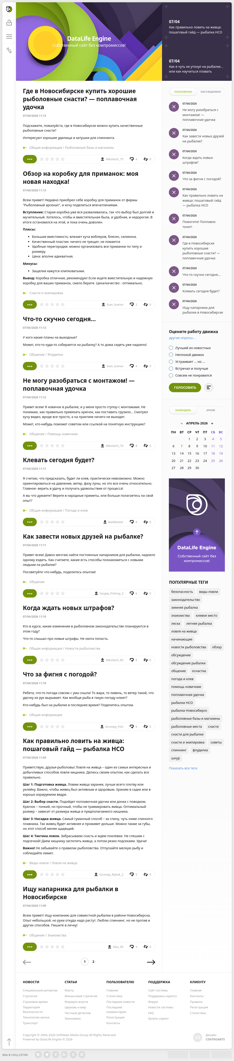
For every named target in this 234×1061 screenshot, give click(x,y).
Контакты (113, 1023)
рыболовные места (186, 726)
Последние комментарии (116, 1009)
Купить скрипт (158, 1018)
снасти (213, 726)
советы (216, 742)
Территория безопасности (33, 1009)
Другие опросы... (182, 338)
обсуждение (181, 655)
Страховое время (35, 1002)
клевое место (206, 615)
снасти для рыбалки (187, 734)
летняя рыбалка (199, 623)
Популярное (183, 91)
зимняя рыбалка (184, 607)
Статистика (114, 996)
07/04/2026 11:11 (34, 469)
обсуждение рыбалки (188, 663)
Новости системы (160, 1007)
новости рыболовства (188, 647)
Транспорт (30, 1023)
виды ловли (208, 591)
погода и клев (182, 679)
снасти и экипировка (187, 742)
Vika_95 (118, 947)
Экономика (73, 1018)
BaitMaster (115, 522)
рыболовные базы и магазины (195, 718)
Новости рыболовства (82, 648)
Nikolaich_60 (114, 660)
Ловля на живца (64, 863)
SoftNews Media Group (72, 1035)
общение (178, 671)
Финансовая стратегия (81, 996)
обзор (217, 647)
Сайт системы (158, 990)
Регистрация (115, 1017)
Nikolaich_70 (114, 446)
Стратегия (30, 996)
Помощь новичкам (63, 434)
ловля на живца (184, 631)
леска (175, 623)
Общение (37, 354)
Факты (69, 990)
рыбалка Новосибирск (189, 710)
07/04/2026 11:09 (34, 758)
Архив (210, 410)
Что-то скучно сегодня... (59, 319)
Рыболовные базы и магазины (89, 147)
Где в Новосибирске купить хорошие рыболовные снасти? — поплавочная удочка (80, 99)
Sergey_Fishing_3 (111, 593)
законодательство (185, 599)
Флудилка (55, 354)
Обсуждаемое (211, 91)
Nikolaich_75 (114, 159)
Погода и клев (76, 510)
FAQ (151, 1013)
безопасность (182, 591)
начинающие (181, 639)
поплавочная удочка (187, 694)
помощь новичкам (186, 686)
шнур (175, 758)
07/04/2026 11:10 (34, 617)
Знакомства (57, 935)
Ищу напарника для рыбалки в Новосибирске (70, 893)
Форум (153, 1002)
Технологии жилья (36, 1017)
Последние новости (120, 1002)
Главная (112, 990)
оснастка (199, 671)
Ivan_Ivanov (115, 304)
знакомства (180, 615)
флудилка (200, 750)
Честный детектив (78, 1013)
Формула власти (76, 1002)
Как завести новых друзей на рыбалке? (83, 536)
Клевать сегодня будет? (58, 460)
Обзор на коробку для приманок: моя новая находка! (80, 177)
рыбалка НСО (182, 702)
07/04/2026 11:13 (34, 116)
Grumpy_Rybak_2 (111, 874)
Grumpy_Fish (114, 727)
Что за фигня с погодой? (60, 674)
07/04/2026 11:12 (34, 328)
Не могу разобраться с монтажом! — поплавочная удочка (79, 384)
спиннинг (178, 750)
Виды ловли (39, 863)
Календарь (183, 410)
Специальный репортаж (40, 990)
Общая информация (45, 147)
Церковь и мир (75, 1007)
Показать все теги (183, 768)
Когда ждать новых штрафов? (68, 608)
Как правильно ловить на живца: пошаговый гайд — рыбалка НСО (73, 745)
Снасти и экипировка (46, 293)
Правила (196, 1002)
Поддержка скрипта (162, 996)
